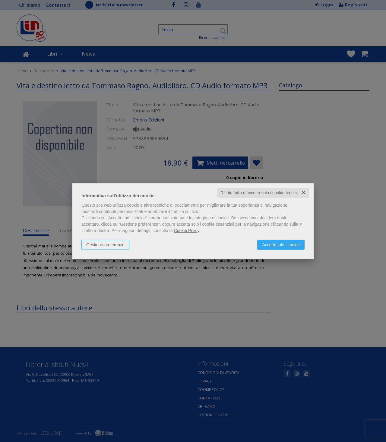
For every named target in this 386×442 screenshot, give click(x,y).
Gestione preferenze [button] (105, 244)
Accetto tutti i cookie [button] (281, 244)
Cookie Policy (186, 230)
